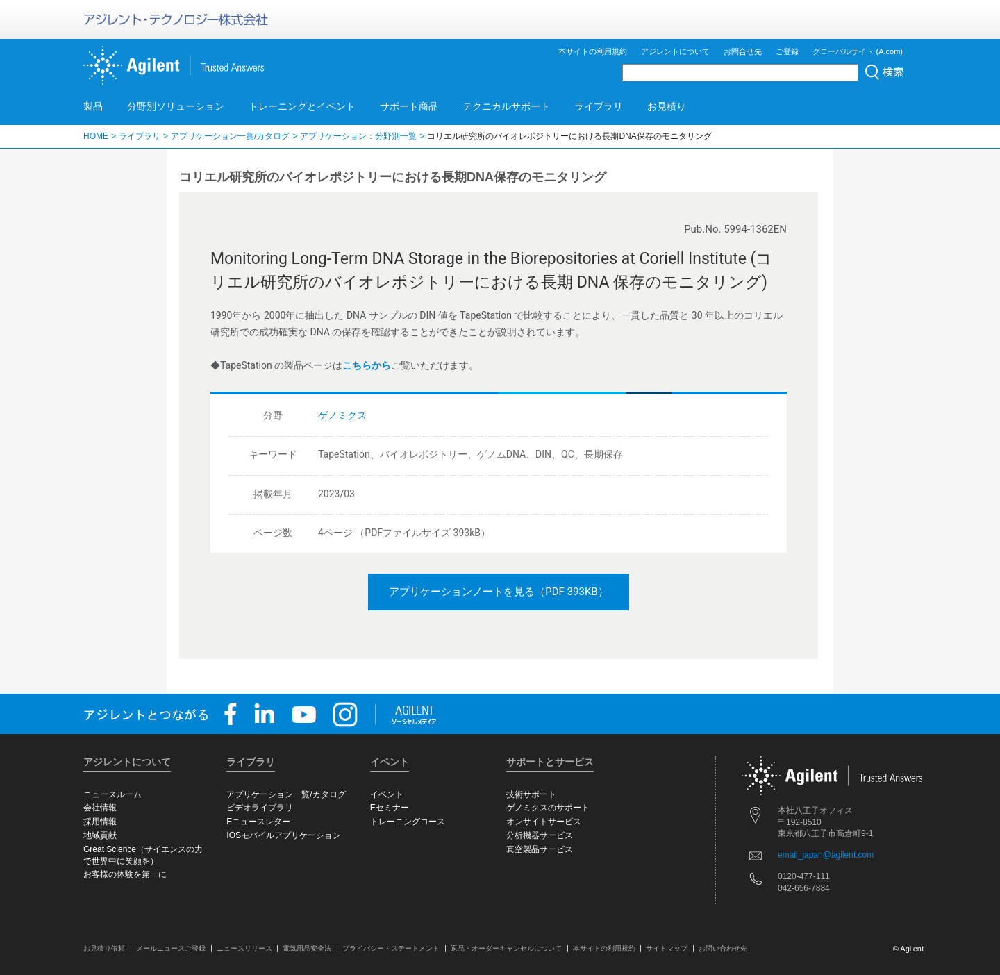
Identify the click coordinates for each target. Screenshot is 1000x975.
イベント (386, 794)
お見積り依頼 (104, 948)
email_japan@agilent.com (826, 855)
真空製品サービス (539, 849)
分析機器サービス (539, 835)
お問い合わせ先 (723, 948)
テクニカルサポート (506, 106)
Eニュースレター (258, 821)
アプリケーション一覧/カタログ (230, 136)
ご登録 (787, 51)
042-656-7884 (804, 888)
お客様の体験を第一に (125, 874)
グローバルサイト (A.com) (857, 51)
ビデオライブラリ (259, 807)
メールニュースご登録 (171, 948)
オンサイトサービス (543, 821)
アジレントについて (675, 51)
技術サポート (531, 794)
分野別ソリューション (175, 106)
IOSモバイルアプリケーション (283, 835)
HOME (95, 136)
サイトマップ (667, 948)
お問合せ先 (743, 51)
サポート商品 (409, 106)
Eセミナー (389, 807)
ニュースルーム (112, 794)
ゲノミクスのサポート (548, 807)
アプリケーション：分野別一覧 (358, 136)
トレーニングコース (407, 821)
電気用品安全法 (307, 948)
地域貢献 (100, 835)
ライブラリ (598, 106)
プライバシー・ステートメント (391, 948)
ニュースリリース (244, 948)
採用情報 (100, 821)
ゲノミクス (342, 415)
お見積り (666, 106)
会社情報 (100, 807)
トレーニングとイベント (302, 106)
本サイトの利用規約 (592, 51)
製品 (93, 106)
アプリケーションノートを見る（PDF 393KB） (498, 591)
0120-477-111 (804, 876)
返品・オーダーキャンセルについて (506, 948)
